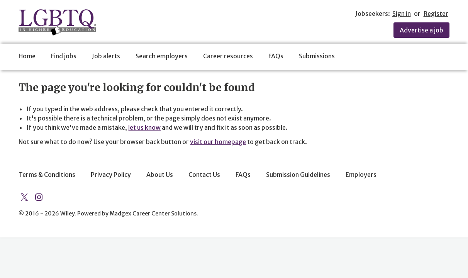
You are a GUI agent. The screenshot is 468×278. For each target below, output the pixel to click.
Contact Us (204, 174)
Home (27, 56)
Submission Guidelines (298, 174)
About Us (159, 174)
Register (436, 13)
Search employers (162, 56)
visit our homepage (218, 142)
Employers (361, 174)
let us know (144, 127)
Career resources (228, 56)
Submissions (317, 56)
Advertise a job (421, 30)
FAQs (275, 56)
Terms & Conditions (47, 174)
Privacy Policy (111, 174)
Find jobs (63, 56)
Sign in (401, 13)
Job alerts (106, 56)
